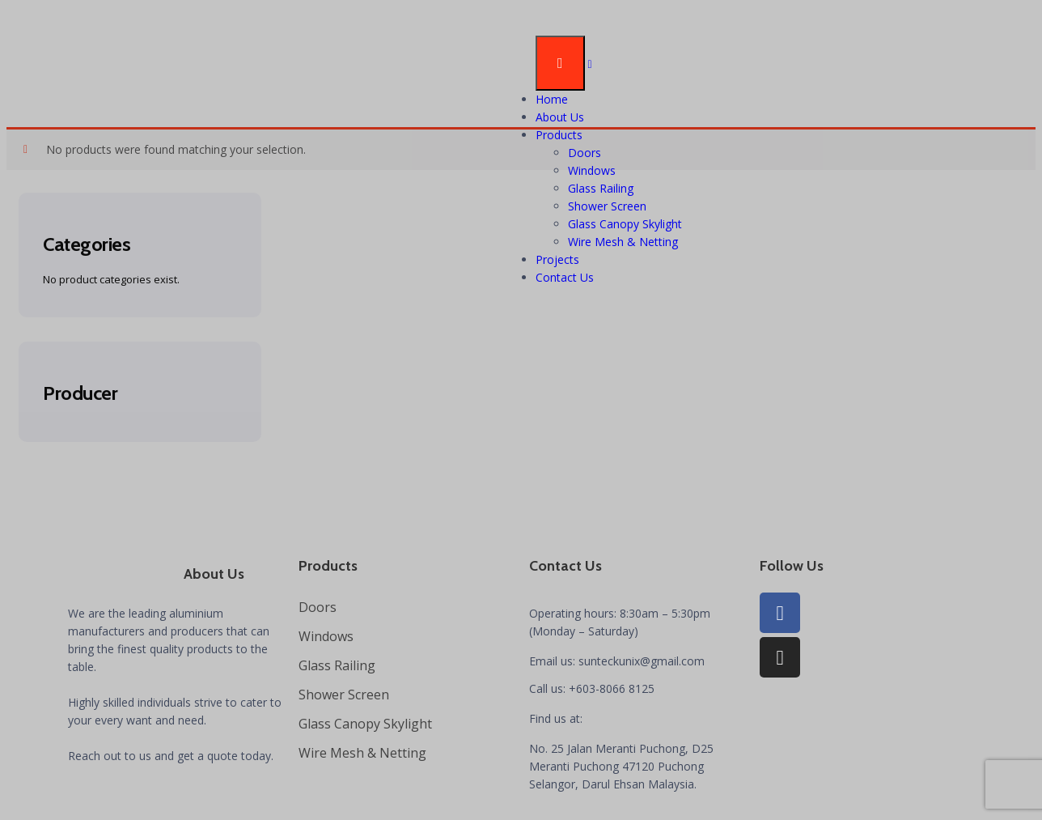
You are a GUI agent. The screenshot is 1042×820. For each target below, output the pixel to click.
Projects (557, 259)
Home (552, 99)
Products (559, 134)
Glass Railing (600, 188)
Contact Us (565, 277)
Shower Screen (607, 206)
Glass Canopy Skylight (625, 224)
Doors (584, 152)
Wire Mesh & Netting (623, 241)
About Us (560, 117)
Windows (592, 170)
